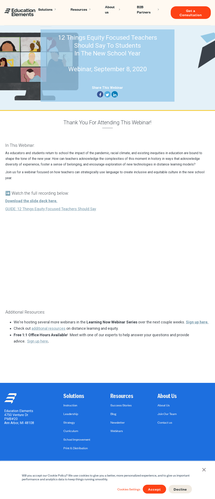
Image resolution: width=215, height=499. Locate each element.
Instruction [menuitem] (70, 405)
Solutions (45, 9)
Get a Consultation (191, 12)
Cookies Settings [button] (128, 489)
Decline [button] (180, 489)
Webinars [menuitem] (116, 431)
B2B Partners (144, 9)
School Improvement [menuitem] (76, 439)
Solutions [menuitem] (73, 396)
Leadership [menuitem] (70, 414)
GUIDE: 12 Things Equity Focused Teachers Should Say (50, 209)
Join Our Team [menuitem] (167, 414)
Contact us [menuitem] (164, 422)
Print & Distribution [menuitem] (75, 448)
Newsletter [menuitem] (117, 422)
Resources (79, 9)
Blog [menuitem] (113, 414)
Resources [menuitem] (121, 396)
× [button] (204, 469)
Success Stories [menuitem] (121, 405)
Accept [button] (154, 489)
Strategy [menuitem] (69, 422)
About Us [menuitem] (167, 396)
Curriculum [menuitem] (70, 431)
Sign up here (37, 341)
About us (110, 9)
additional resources (48, 328)
